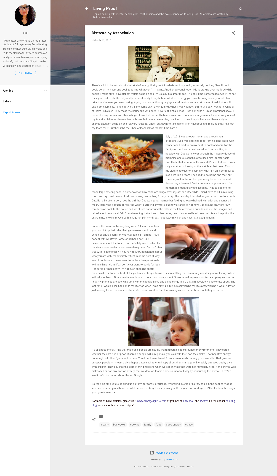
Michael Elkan (172, 459)
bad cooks (119, 424)
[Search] (241, 9)
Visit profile (25, 73)
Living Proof (105, 8)
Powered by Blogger (164, 452)
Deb (25, 32)
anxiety (104, 424)
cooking (134, 424)
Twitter (204, 400)
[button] (233, 33)
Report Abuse (11, 112)
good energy (173, 424)
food (158, 424)
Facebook (188, 400)
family (147, 424)
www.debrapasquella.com (151, 400)
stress (189, 424)
